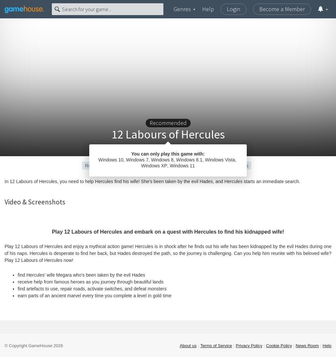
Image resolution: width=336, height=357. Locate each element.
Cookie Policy (279, 345)
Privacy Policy (249, 345)
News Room (307, 345)
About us (188, 345)
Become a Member (282, 9)
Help (208, 9)
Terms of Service (216, 345)
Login (233, 9)
